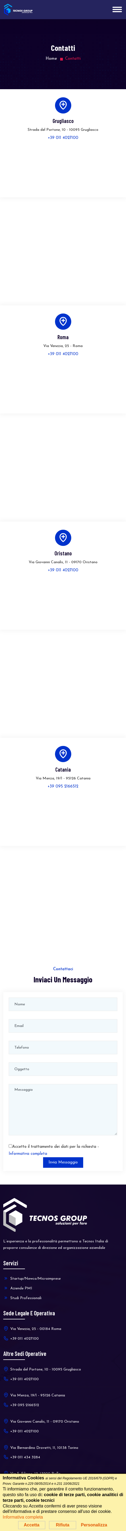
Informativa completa (28, 1154)
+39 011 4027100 (63, 138)
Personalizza (94, 1525)
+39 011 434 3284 (21, 1457)
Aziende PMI (17, 1288)
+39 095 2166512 (63, 787)
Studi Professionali (22, 1297)
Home (51, 59)
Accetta (32, 1525)
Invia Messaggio (63, 1162)
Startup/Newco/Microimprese (32, 1278)
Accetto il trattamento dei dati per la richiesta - (54, 1150)
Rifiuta (62, 1525)
